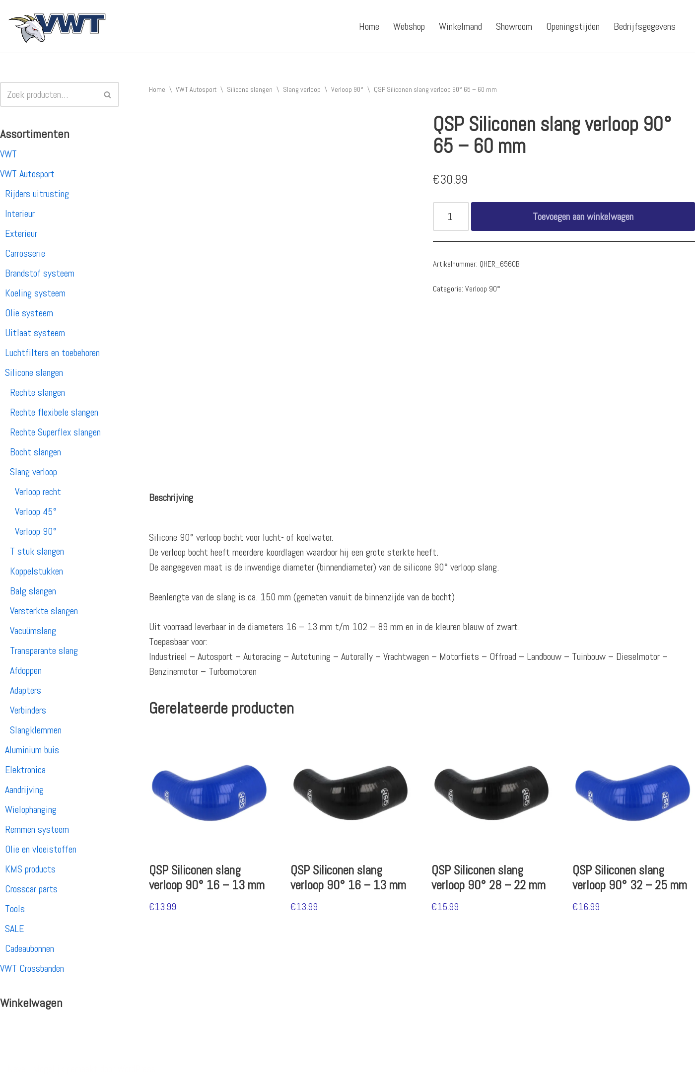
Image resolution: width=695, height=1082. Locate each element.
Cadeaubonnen (29, 948)
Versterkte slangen (44, 610)
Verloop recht (38, 491)
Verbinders (28, 710)
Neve (16, 1068)
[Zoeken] (48, 94)
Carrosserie (25, 253)
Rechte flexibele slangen (54, 412)
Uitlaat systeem (35, 332)
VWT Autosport (27, 173)
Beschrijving (171, 497)
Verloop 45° (36, 511)
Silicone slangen (34, 372)
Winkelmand (460, 26)
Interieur (20, 213)
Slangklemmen (36, 729)
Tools (15, 908)
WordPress (136, 1068)
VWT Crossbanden (32, 968)
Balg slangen (33, 590)
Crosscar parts (31, 888)
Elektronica (25, 769)
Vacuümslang (33, 630)
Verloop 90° (36, 531)
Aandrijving (24, 789)
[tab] (171, 497)
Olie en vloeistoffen (40, 849)
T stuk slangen (37, 551)
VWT (8, 153)
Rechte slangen (37, 392)
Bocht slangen (35, 451)
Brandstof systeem (39, 273)
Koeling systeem (35, 293)
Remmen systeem (37, 829)
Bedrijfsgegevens (645, 26)
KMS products (30, 869)
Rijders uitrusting (37, 193)
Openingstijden (573, 26)
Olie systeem (29, 312)
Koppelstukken (36, 571)
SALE (14, 928)
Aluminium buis (32, 749)
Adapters (25, 690)
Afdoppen (26, 670)
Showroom (514, 26)
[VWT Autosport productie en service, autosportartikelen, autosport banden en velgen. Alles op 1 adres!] (57, 26)
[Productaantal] (451, 216)
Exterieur (21, 233)
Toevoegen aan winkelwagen (583, 216)
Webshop (409, 26)
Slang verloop (33, 471)
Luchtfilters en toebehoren (52, 352)
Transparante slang (44, 650)
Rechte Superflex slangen (55, 432)
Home (369, 26)
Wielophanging (31, 809)
